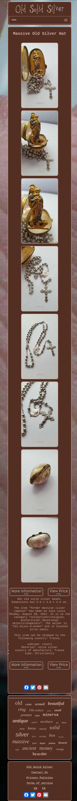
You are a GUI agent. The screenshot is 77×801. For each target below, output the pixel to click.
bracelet (39, 754)
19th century (36, 710)
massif (42, 728)
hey (57, 723)
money (46, 748)
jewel (34, 743)
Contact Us (39, 772)
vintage (60, 749)
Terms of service (39, 783)
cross (49, 710)
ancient (29, 748)
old (18, 703)
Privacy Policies (39, 777)
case (28, 704)
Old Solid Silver (39, 767)
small (57, 710)
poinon (52, 743)
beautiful (56, 703)
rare (37, 715)
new (22, 728)
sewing (42, 736)
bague (42, 743)
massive (20, 741)
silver (22, 734)
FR (43, 788)
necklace (46, 721)
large (17, 749)
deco (34, 736)
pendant (26, 715)
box (52, 735)
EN (35, 788)
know (32, 728)
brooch (63, 742)
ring (22, 709)
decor (64, 723)
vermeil (40, 704)
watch (34, 722)
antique (20, 721)
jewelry (61, 737)
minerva (51, 715)
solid (55, 727)
